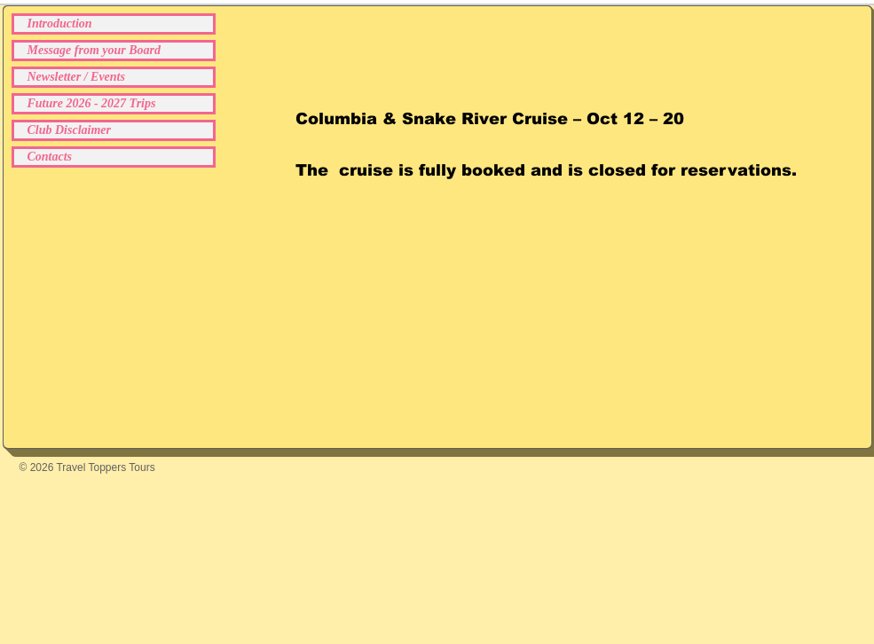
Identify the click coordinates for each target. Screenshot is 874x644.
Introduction (60, 23)
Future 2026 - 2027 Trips (92, 103)
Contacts (50, 156)
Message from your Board (94, 50)
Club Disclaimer (70, 130)
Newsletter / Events (76, 76)
